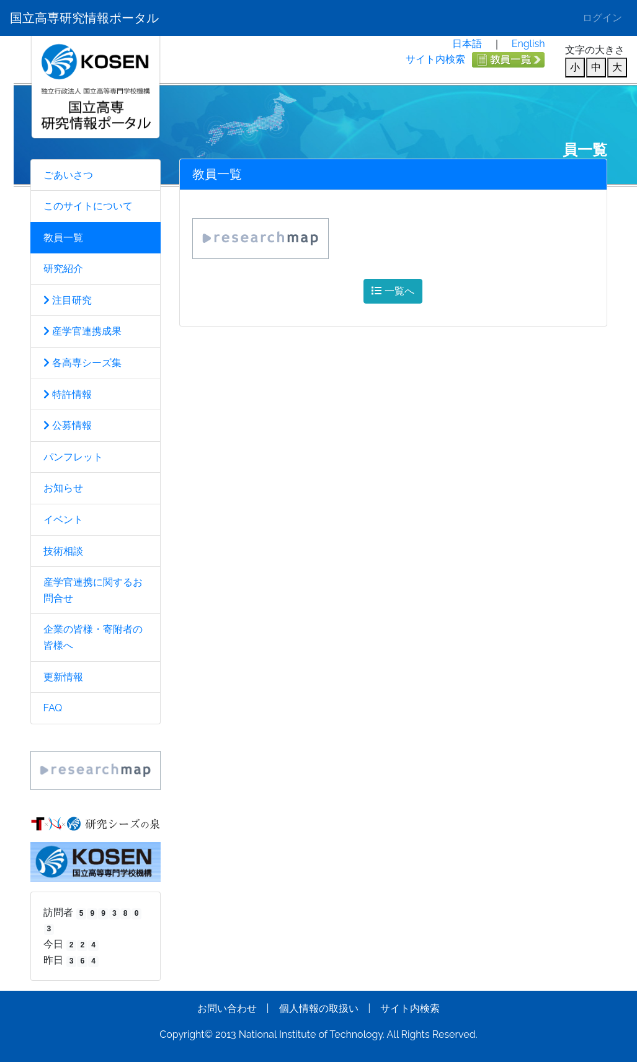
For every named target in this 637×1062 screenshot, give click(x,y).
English (528, 44)
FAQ (53, 708)
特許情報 (67, 394)
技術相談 (63, 551)
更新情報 (63, 677)
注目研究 (67, 300)
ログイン (602, 18)
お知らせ (63, 488)
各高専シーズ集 (82, 363)
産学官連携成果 (82, 331)
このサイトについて (88, 206)
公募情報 (67, 425)
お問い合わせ (227, 1008)
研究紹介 (63, 268)
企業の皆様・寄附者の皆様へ (93, 637)
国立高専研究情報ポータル (84, 18)
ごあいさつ (68, 175)
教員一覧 (63, 238)
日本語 (467, 44)
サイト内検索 (435, 59)
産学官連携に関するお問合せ (93, 590)
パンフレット (73, 457)
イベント (63, 519)
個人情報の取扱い (319, 1008)
